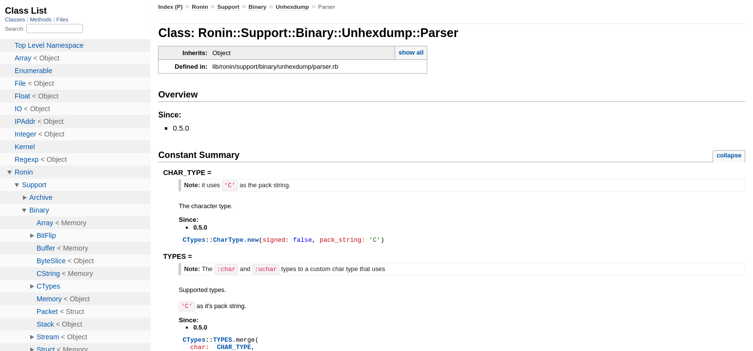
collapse (728, 155)
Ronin (200, 6)
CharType (228, 240)
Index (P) (170, 6)
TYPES (222, 340)
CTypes (193, 240)
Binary (258, 6)
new (252, 240)
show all (410, 52)
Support (228, 6)
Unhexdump (292, 6)
